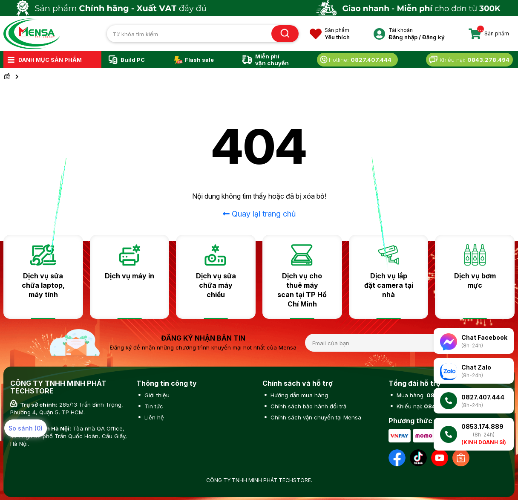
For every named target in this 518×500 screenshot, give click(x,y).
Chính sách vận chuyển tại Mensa (315, 417)
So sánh (26, 428)
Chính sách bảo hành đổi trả (307, 406)
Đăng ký (433, 37)
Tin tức (153, 406)
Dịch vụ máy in (129, 276)
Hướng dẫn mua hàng (298, 395)
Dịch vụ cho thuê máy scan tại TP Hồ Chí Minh (302, 290)
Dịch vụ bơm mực (475, 280)
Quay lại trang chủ (259, 213)
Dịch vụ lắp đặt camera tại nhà (388, 285)
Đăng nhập (402, 37)
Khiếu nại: (430, 406)
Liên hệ (153, 417)
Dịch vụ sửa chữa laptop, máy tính (43, 285)
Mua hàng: (431, 395)
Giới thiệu (156, 395)
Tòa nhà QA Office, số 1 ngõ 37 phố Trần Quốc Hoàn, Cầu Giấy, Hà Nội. (68, 436)
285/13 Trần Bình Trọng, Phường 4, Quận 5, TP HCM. (66, 408)
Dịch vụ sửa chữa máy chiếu (216, 285)
